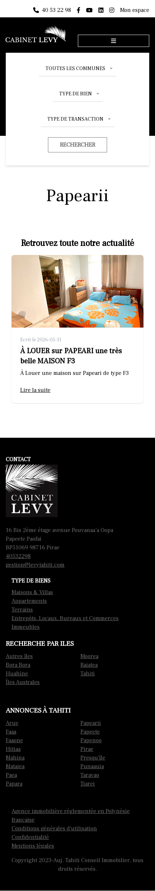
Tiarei (87, 783)
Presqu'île (92, 757)
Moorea (89, 656)
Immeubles (26, 627)
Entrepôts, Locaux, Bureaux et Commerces (65, 618)
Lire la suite (35, 390)
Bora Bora (18, 665)
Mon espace (134, 10)
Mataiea (15, 766)
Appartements (29, 601)
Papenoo (91, 740)
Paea (11, 775)
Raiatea (89, 665)
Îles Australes (23, 682)
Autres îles (19, 656)
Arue (12, 723)
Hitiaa (13, 749)
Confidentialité (30, 837)
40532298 (18, 556)
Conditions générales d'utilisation (54, 828)
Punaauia (92, 766)
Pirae (86, 749)
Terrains (22, 609)
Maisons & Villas (32, 592)
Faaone (14, 740)
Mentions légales (33, 845)
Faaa (11, 731)
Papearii (90, 723)
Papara (14, 783)
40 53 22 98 (52, 10)
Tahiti (87, 673)
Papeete (90, 731)
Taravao (89, 775)
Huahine (17, 673)
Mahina (15, 757)
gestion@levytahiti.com (35, 564)
